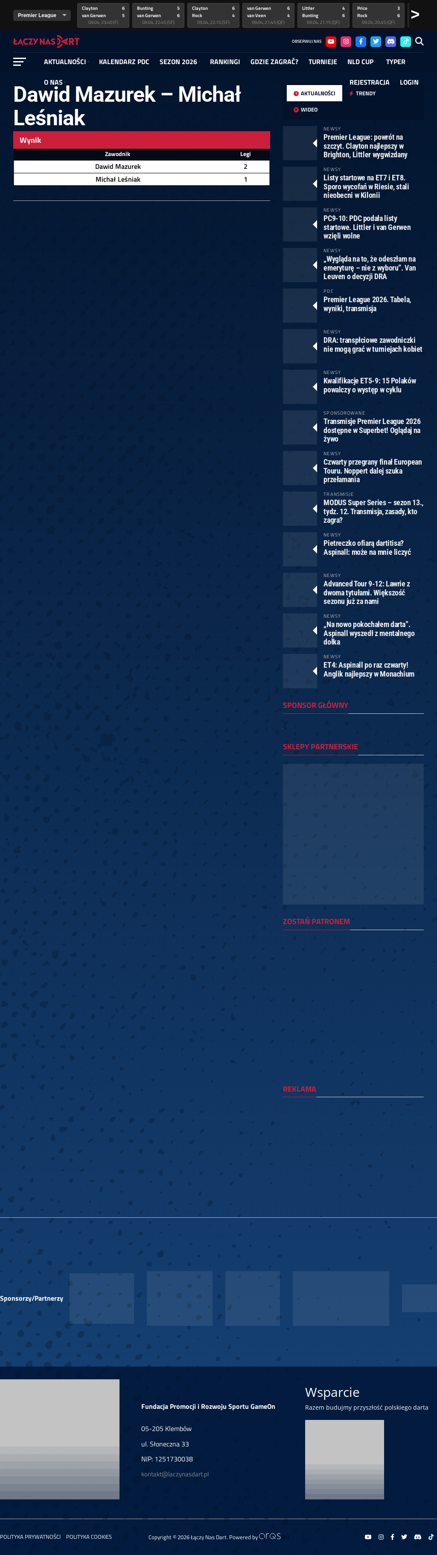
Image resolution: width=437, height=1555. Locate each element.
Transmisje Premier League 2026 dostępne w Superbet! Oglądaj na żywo (371, 430)
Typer (395, 61)
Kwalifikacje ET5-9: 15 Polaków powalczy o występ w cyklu (369, 385)
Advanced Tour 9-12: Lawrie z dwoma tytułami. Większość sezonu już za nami (366, 592)
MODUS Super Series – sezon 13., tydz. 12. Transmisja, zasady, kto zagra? (373, 511)
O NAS (53, 82)
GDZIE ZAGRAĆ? (274, 61)
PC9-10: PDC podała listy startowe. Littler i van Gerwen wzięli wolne (367, 227)
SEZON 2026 (178, 61)
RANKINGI (225, 61)
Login (409, 82)
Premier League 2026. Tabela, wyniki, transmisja (367, 303)
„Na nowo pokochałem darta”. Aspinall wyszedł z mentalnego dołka (368, 633)
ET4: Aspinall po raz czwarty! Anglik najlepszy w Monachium (368, 669)
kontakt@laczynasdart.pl (175, 1474)
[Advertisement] (353, 1159)
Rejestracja (370, 82)
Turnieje (323, 61)
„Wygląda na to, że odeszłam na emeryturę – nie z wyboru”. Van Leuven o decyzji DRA (369, 267)
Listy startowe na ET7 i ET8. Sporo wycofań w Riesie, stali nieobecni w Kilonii (366, 186)
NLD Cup (360, 61)
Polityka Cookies (89, 1536)
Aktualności (65, 61)
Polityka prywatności (30, 1536)
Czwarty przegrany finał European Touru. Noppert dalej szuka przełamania (372, 470)
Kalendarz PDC (124, 61)
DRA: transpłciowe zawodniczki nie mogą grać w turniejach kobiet (372, 344)
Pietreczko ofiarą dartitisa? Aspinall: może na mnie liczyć (367, 547)
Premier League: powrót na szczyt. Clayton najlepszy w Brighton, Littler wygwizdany (365, 146)
